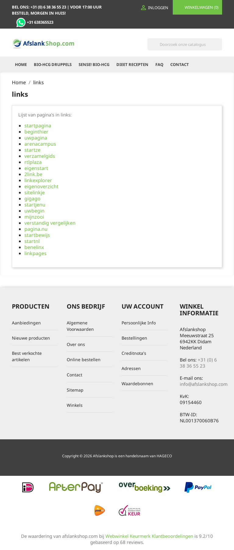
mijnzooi (34, 216)
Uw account (143, 306)
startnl (32, 241)
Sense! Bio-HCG (94, 64)
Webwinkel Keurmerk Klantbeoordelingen (149, 536)
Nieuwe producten (31, 338)
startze (32, 150)
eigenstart (36, 168)
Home (21, 64)
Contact (179, 64)
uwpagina (35, 137)
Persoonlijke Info (139, 323)
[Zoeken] (184, 44)
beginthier (36, 131)
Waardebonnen (137, 383)
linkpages (35, 253)
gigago (32, 198)
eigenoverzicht (41, 186)
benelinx (34, 247)
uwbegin (34, 210)
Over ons (76, 344)
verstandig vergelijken (50, 223)
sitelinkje (34, 192)
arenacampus (40, 143)
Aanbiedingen (26, 323)
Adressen (131, 368)
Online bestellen (84, 359)
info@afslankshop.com (204, 384)
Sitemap (75, 390)
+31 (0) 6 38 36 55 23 (198, 363)
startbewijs (37, 235)
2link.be (33, 174)
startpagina (37, 125)
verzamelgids (39, 156)
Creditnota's (134, 353)
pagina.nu (36, 229)
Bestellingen (134, 338)
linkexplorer (38, 180)
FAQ (159, 64)
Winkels (75, 405)
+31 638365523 (34, 22)
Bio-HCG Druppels (53, 64)
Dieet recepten (132, 64)
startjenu (34, 204)
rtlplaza (33, 162)
